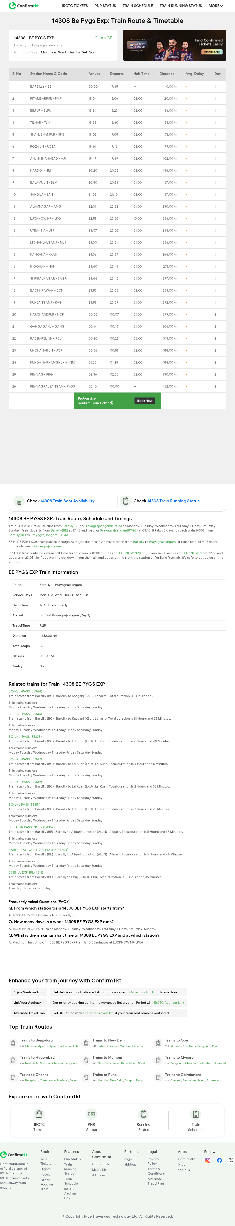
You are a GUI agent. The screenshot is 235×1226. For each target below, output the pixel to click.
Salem (74, 1080)
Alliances (98, 1175)
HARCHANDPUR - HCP (47, 314)
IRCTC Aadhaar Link (169, 1002)
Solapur (130, 1080)
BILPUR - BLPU (40, 110)
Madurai (62, 1080)
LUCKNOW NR (193, 553)
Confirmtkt (186, 1159)
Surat (141, 1063)
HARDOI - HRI (40, 170)
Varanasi (112, 1046)
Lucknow (137, 1046)
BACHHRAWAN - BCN (46, 290)
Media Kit (99, 1169)
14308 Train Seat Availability (68, 501)
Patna (101, 1046)
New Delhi (71, 1046)
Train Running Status (181, 6)
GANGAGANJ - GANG (47, 326)
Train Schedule (138, 6)
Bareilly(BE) (71, 526)
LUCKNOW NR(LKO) (132, 553)
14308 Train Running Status (173, 501)
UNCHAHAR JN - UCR (46, 350)
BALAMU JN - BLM (43, 182)
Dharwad (220, 1063)
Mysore (42, 1046)
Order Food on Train (46, 1184)
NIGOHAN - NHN (42, 266)
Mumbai (125, 1046)
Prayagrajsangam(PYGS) (103, 526)
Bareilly (139, 542)
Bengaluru (204, 1046)
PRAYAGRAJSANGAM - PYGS (52, 386)
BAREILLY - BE (40, 86)
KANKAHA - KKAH (43, 254)
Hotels (45, 1174)
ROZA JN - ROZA (43, 146)
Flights (45, 1169)
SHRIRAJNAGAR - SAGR (48, 278)
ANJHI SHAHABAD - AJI (48, 158)
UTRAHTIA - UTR (42, 230)
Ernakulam (213, 1080)
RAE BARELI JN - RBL (45, 338)
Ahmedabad (128, 1063)
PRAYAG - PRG (41, 374)
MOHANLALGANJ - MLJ (48, 242)
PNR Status (105, 6)
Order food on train (144, 992)
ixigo (128, 1159)
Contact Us (100, 1164)
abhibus (130, 1164)
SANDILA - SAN (41, 194)
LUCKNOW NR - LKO (45, 218)
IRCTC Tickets (75, 6)
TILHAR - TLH (40, 122)
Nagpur (141, 1080)
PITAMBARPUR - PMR (45, 98)
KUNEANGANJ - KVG (46, 302)
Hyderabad (56, 1046)
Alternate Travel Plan (97, 1013)
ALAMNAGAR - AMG (45, 206)
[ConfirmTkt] (13, 1154)
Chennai (30, 1046)
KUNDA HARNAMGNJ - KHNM (52, 362)
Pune (215, 1046)
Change (103, 38)
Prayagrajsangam (162, 542)
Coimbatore (48, 1080)
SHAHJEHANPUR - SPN (47, 134)
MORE (216, 6)
